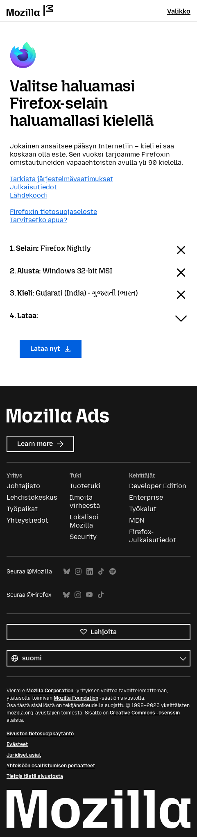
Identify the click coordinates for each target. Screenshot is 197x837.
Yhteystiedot (27, 520)
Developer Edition (157, 486)
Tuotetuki (85, 486)
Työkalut (142, 509)
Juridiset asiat (24, 755)
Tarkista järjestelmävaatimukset (61, 179)
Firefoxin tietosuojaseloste (53, 212)
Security (83, 537)
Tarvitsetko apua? (38, 220)
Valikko (178, 11)
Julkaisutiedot (33, 187)
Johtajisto (23, 486)
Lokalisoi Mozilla (84, 521)
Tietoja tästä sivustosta (35, 776)
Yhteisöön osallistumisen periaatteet (51, 766)
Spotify (113, 571)
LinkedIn (90, 571)
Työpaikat (22, 509)
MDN (136, 520)
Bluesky (67, 571)
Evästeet (17, 744)
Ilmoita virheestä (85, 501)
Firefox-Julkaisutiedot (152, 536)
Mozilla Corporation (49, 691)
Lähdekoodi (28, 195)
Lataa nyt (50, 349)
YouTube (89, 595)
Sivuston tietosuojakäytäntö (40, 734)
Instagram (78, 571)
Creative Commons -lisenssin (145, 713)
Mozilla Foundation (76, 698)
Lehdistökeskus (32, 497)
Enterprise (146, 497)
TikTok (101, 571)
